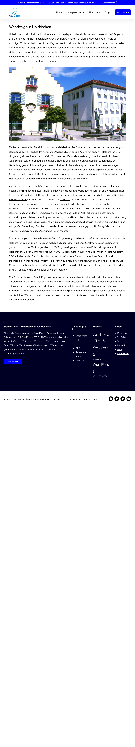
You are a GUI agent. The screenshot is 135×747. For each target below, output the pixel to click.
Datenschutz (86, 399)
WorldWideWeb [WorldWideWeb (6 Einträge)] (100, 376)
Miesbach (57, 34)
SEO (78, 344)
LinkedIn (121, 345)
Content (80, 360)
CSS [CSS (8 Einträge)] (95, 334)
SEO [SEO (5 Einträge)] (107, 341)
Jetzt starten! (109, 2)
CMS (78, 348)
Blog (119, 349)
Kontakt (95, 399)
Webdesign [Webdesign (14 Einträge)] (101, 350)
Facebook (122, 333)
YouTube (121, 337)
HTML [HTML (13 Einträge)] (104, 334)
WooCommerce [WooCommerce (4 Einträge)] (97, 359)
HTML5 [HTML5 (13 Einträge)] (99, 340)
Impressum (123, 353)
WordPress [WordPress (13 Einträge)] (101, 367)
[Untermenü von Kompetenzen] (83, 12)
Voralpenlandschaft (103, 34)
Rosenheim (54, 204)
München (65, 199)
